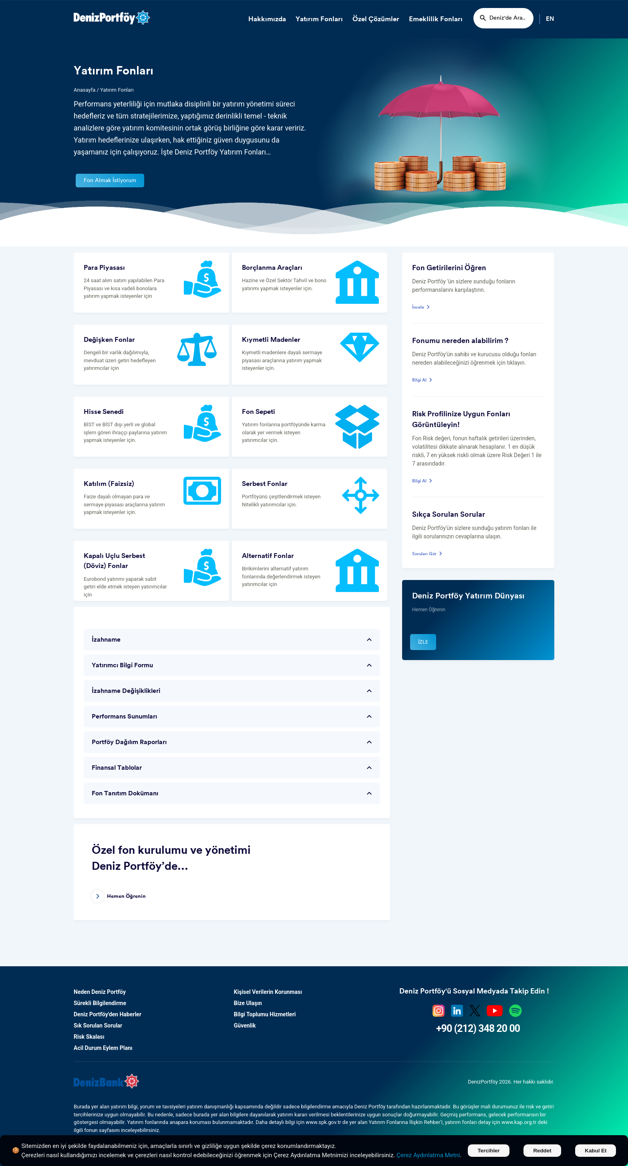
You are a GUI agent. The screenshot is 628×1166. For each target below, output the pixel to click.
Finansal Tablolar (233, 768)
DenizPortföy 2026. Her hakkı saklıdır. (511, 1082)
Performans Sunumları (233, 716)
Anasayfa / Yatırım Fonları (104, 90)
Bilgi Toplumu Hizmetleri (265, 1014)
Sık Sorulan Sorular (98, 1025)
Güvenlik (245, 1025)
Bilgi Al (423, 380)
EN (550, 19)
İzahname (233, 639)
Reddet (542, 1151)
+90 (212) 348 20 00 (478, 1028)
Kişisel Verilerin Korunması (268, 992)
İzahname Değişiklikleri (233, 691)
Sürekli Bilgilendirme (100, 1003)
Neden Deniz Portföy (100, 992)
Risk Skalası (89, 1037)
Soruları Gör (428, 554)
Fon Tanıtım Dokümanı (233, 793)
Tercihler (488, 1151)
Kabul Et (595, 1151)
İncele (422, 307)
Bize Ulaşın (248, 1003)
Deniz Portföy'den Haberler (107, 1014)
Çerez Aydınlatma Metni (428, 1155)
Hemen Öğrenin (119, 896)
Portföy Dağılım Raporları (233, 742)
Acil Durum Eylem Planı (103, 1048)
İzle (423, 642)
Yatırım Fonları (319, 19)
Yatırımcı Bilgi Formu (233, 665)
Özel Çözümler (375, 19)
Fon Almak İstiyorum (110, 180)
